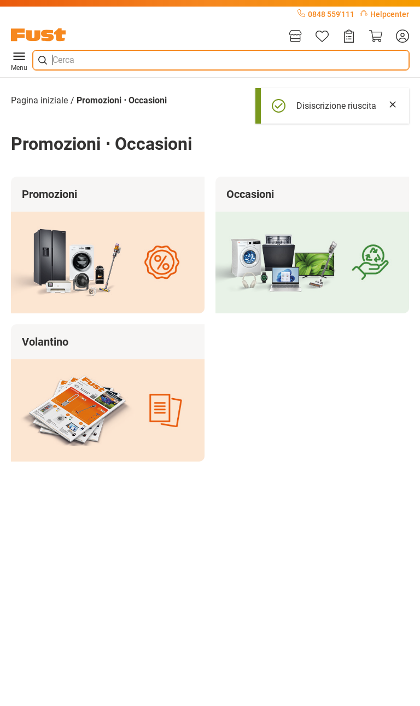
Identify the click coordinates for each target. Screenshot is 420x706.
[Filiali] (295, 37)
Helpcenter (384, 14)
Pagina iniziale (39, 100)
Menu (19, 60)
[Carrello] (375, 37)
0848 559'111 (326, 14)
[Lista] (322, 37)
